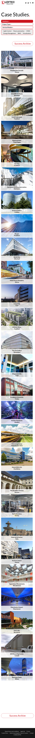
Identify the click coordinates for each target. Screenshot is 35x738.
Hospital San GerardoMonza (17, 71)
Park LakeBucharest (17, 631)
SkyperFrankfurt (17, 234)
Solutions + (5, 21)
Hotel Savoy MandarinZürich (17, 281)
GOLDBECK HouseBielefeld (17, 94)
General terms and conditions (12, 731)
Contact (32, 733)
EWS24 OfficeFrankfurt (17, 328)
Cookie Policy (5, 733)
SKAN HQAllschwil (17, 258)
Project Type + (6, 24)
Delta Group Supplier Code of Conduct (19, 733)
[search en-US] (30, 2)
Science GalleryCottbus (17, 211)
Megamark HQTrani (17, 374)
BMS (19, 33)
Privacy (28, 731)
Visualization (26, 33)
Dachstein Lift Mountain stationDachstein (17, 188)
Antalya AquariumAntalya (17, 421)
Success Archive (23, 43)
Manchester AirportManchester (17, 608)
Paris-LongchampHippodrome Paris (17, 444)
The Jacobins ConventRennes (17, 491)
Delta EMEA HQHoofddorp (17, 468)
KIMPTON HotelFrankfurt (17, 118)
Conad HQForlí (17, 304)
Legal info (22, 731)
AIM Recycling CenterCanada (17, 654)
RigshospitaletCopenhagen (16, 141)
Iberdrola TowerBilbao (17, 678)
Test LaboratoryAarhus (17, 514)
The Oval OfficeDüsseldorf (17, 351)
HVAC (27, 31)
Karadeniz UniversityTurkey (17, 398)
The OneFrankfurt (17, 164)
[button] (25, 3)
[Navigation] (32, 2)
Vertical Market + (7, 27)
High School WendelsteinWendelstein (17, 584)
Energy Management (9, 33)
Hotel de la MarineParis (17, 538)
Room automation (18, 31)
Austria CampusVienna (17, 561)
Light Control (6, 31)
